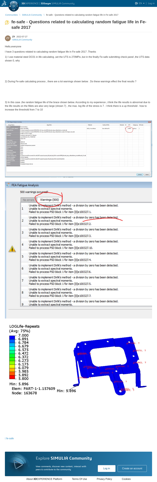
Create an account (132, 468)
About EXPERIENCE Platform (44, 479)
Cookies (126, 479)
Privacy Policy (104, 479)
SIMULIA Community (22, 39)
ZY (13, 36)
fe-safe (10, 438)
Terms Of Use (79, 479)
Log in (106, 468)
